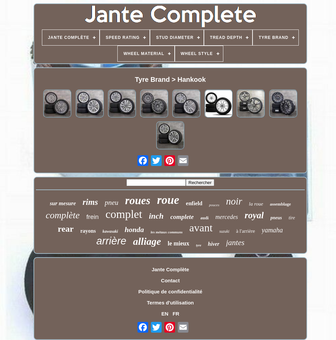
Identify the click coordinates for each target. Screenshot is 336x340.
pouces (214, 205)
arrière (111, 241)
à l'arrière (245, 231)
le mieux (178, 243)
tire (292, 217)
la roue (256, 204)
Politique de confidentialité (170, 291)
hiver (213, 244)
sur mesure (63, 203)
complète (62, 215)
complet (123, 214)
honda (134, 229)
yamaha (272, 230)
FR (176, 314)
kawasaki (110, 231)
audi (205, 217)
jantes (235, 242)
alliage (147, 241)
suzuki (224, 231)
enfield (194, 203)
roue (168, 200)
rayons (88, 231)
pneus (276, 217)
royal (254, 215)
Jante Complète (170, 269)
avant (201, 228)
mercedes (226, 217)
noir (234, 201)
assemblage (280, 204)
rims (90, 202)
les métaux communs (166, 232)
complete (182, 216)
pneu (111, 203)
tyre (199, 245)
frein (92, 216)
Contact (170, 280)
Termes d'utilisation (170, 302)
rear (65, 229)
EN (164, 314)
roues (137, 200)
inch (156, 216)
